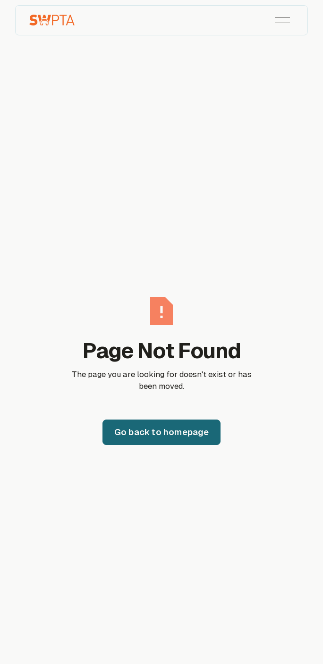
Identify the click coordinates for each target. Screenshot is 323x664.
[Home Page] (52, 20)
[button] (282, 20)
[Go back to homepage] (162, 432)
